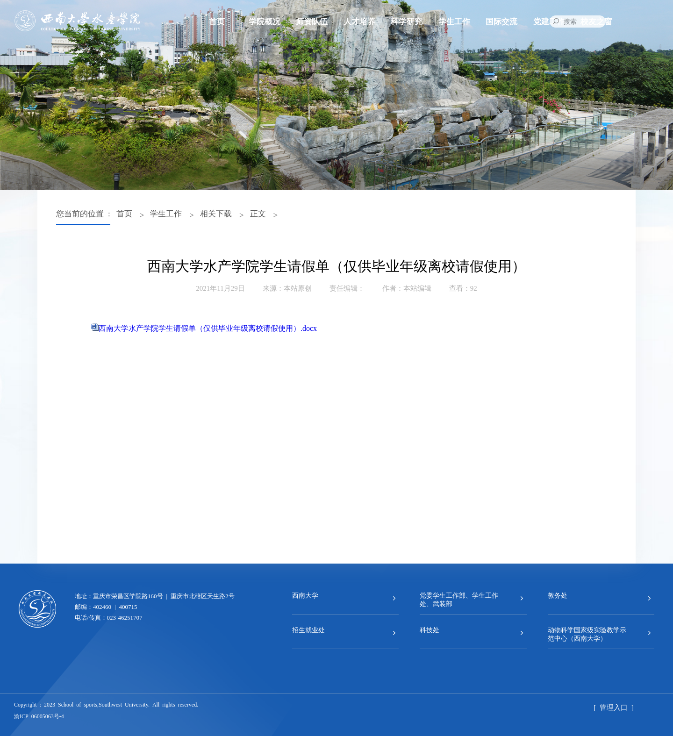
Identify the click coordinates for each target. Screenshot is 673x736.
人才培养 (359, 21)
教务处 (557, 595)
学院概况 (264, 21)
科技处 (429, 629)
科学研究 (406, 21)
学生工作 (454, 21)
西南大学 (305, 595)
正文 (258, 213)
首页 (217, 21)
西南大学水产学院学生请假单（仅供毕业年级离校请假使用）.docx (208, 327)
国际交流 (501, 21)
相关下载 (216, 213)
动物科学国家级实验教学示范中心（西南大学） (587, 633)
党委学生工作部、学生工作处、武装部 (459, 599)
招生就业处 (308, 629)
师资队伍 (312, 21)
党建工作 (549, 21)
